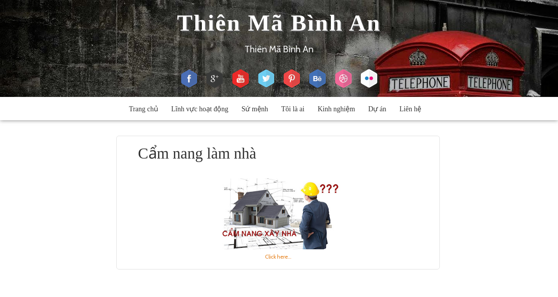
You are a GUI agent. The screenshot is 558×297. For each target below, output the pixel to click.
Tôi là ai (293, 109)
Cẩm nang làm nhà (197, 153)
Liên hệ (411, 109)
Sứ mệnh (254, 109)
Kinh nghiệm (336, 109)
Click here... (278, 256)
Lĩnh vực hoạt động (200, 109)
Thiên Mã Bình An (279, 23)
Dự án (377, 109)
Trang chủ (143, 109)
